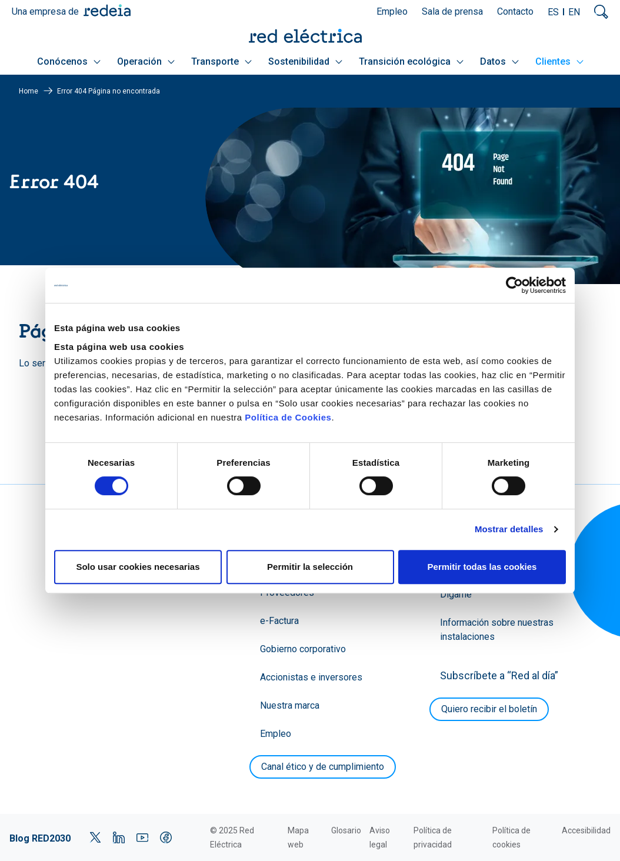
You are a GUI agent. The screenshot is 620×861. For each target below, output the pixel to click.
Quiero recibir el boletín (489, 709)
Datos (499, 61)
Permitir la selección (310, 567)
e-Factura (279, 620)
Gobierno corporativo (303, 649)
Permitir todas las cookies (482, 567)
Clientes (559, 61)
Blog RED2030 (40, 838)
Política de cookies (511, 837)
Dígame (456, 594)
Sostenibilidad (305, 61)
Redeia (107, 10)
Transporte (221, 61)
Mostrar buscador (601, 12)
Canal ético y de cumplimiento (322, 766)
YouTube (142, 837)
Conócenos (69, 61)
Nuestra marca (289, 705)
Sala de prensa (452, 11)
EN (574, 12)
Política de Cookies (288, 417)
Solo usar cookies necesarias (137, 567)
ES (553, 12)
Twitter (95, 837)
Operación (146, 61)
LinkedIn (119, 837)
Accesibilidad (586, 830)
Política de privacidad (433, 837)
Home (28, 91)
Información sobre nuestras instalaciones (497, 629)
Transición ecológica (411, 61)
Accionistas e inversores (311, 677)
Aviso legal (379, 837)
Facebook (166, 837)
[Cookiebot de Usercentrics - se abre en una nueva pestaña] (514, 285)
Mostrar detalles (509, 529)
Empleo (392, 11)
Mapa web (298, 837)
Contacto (515, 11)
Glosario (346, 830)
